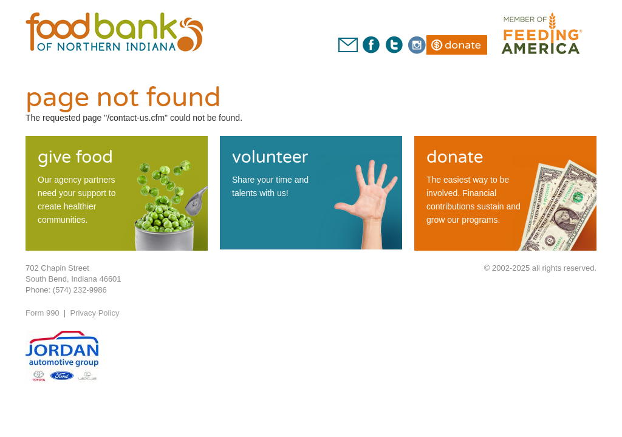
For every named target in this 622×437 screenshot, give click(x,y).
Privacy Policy (94, 312)
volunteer (270, 157)
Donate (463, 45)
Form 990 (43, 312)
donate (455, 157)
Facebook (371, 45)
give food (75, 157)
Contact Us (348, 45)
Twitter (393, 45)
